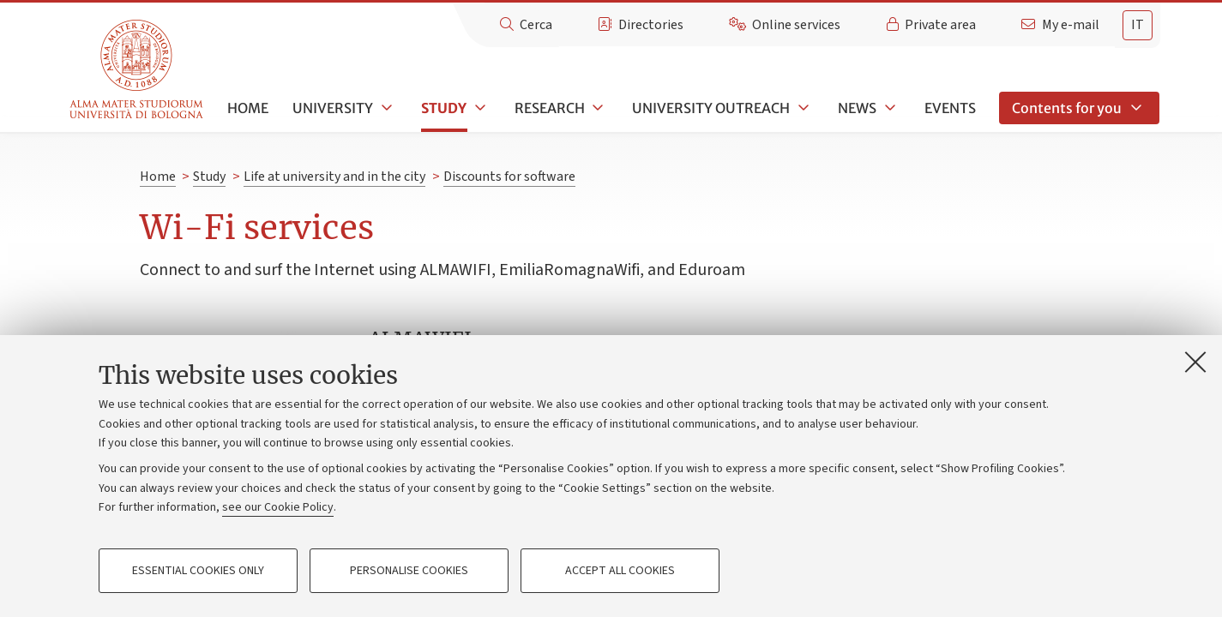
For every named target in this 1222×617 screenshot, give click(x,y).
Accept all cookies (620, 570)
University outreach (711, 108)
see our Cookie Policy (278, 507)
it (1137, 24)
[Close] (1195, 361)
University (332, 108)
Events (950, 108)
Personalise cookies (409, 570)
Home (247, 108)
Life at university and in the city (334, 176)
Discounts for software (509, 176)
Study (444, 108)
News (857, 108)
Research (550, 108)
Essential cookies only (198, 570)
